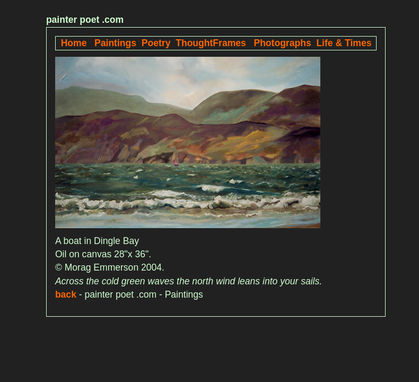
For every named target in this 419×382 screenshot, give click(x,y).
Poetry (156, 43)
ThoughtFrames (211, 43)
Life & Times (343, 43)
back (65, 294)
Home (74, 43)
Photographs (282, 43)
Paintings (115, 43)
